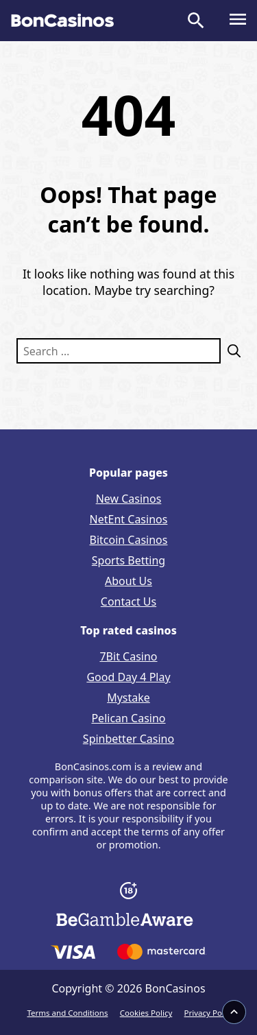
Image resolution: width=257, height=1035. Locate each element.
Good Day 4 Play (128, 677)
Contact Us (128, 601)
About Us (128, 580)
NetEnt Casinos (129, 519)
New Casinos (129, 498)
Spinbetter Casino (128, 738)
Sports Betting (128, 560)
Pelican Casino (128, 718)
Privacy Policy (209, 1013)
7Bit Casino (128, 656)
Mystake (128, 697)
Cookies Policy (146, 1013)
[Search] (231, 350)
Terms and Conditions (67, 1013)
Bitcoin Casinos (129, 539)
